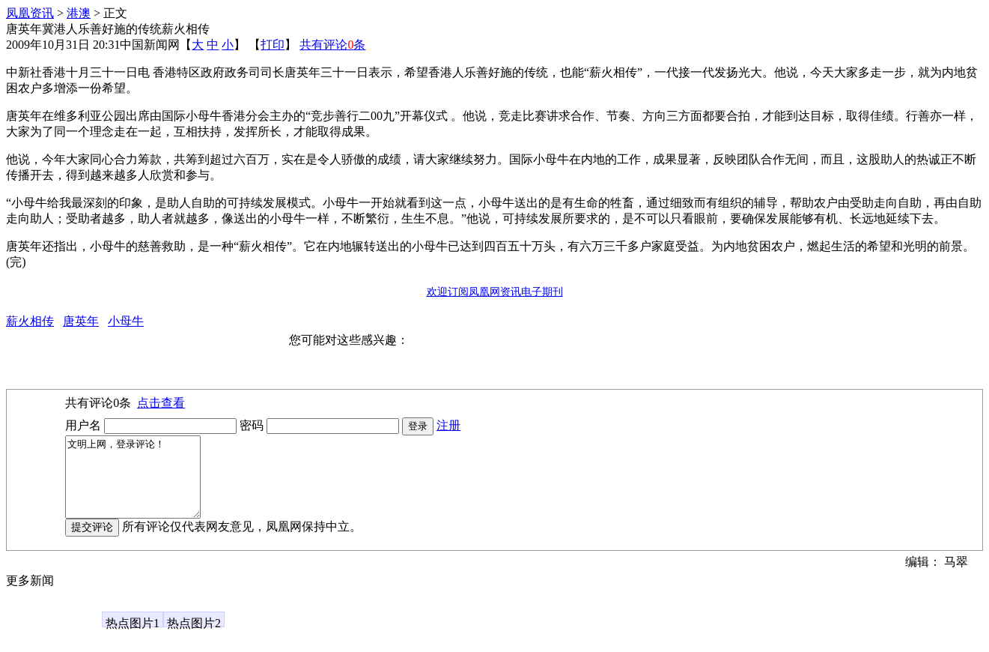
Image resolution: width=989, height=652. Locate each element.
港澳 (79, 13)
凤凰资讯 (30, 13)
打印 (272, 44)
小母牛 (126, 321)
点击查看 (161, 402)
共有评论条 (332, 44)
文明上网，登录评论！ (140, 484)
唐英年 (81, 321)
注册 (448, 425)
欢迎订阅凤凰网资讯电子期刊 (495, 292)
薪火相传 (30, 321)
